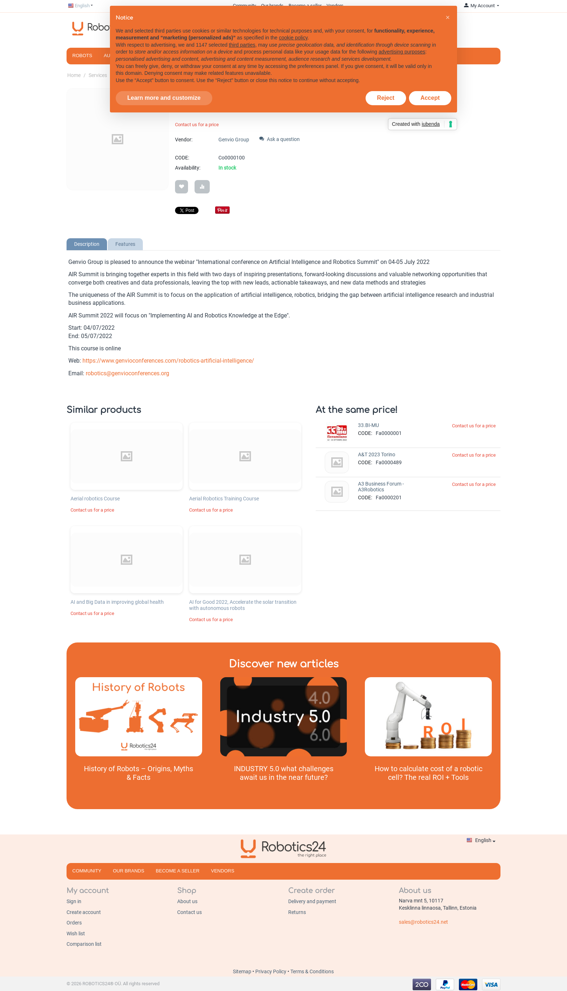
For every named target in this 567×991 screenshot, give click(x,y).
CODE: (182, 158)
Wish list (76, 932)
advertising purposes (402, 43)
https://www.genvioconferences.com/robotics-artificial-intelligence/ (168, 359)
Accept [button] (430, 89)
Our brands (128, 869)
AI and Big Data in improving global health (117, 600)
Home (74, 75)
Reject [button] (386, 89)
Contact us (189, 911)
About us (187, 900)
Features (125, 242)
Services (98, 75)
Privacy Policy (271, 970)
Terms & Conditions (312, 970)
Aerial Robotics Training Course (224, 497)
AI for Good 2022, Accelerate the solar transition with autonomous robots (243, 604)
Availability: (187, 168)
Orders (74, 921)
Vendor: (183, 139)
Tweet (182, 210)
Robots (82, 55)
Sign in (74, 900)
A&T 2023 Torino (376, 453)
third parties (242, 36)
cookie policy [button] (293, 29)
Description (86, 242)
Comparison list (84, 942)
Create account (84, 911)
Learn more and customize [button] (164, 89)
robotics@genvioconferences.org (127, 371)
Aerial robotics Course (95, 497)
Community (86, 869)
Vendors (222, 869)
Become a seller (178, 869)
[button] (447, 8)
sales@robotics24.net (423, 920)
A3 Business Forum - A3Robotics (381, 485)
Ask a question (279, 139)
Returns (297, 911)
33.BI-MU (368, 424)
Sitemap (242, 970)
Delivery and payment (312, 900)
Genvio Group (233, 139)
